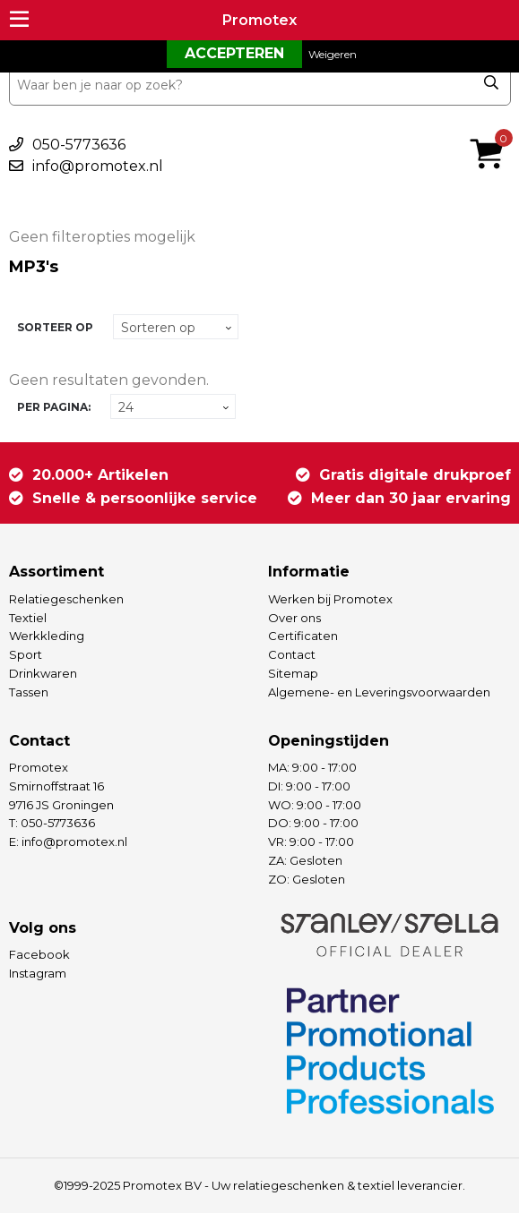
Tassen (28, 692)
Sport (25, 654)
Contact (292, 654)
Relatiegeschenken (66, 599)
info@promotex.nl (97, 166)
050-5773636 (78, 144)
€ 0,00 (491, 130)
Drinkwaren (43, 673)
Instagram (37, 973)
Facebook (39, 954)
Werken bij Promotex (330, 599)
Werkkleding (46, 635)
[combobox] (260, 85)
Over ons (294, 618)
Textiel (28, 618)
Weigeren (332, 54)
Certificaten (303, 635)
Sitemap (293, 673)
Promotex (259, 20)
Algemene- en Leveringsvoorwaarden (379, 692)
